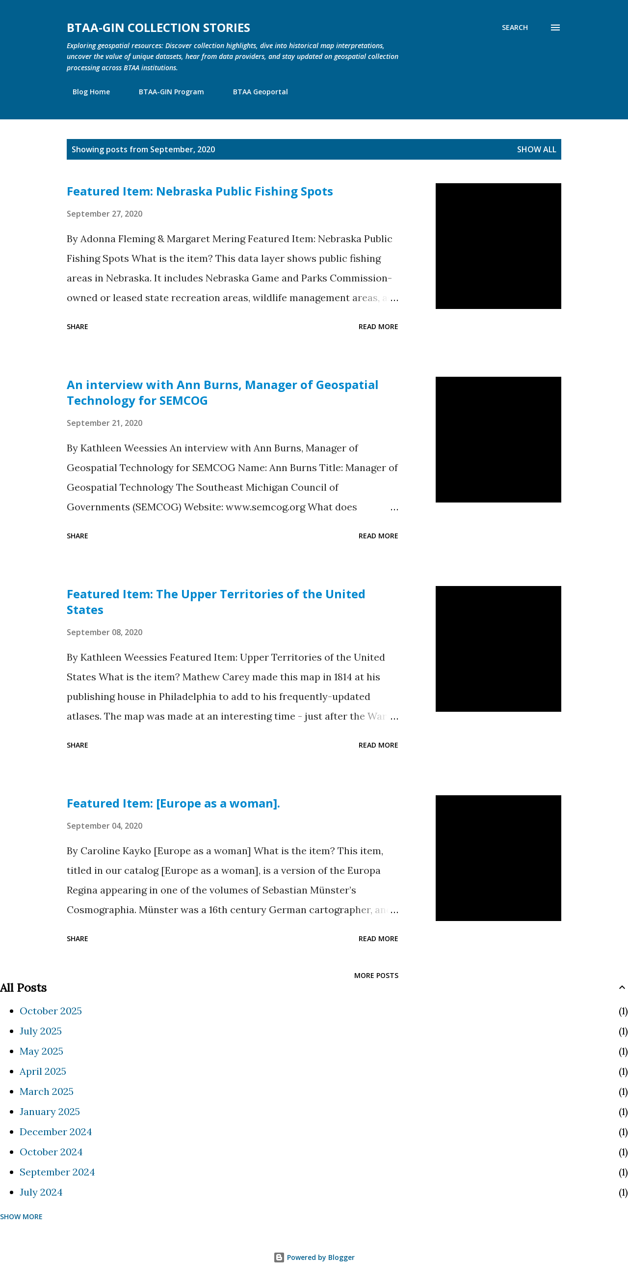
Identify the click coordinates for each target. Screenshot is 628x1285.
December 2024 (56, 1131)
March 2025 (47, 1091)
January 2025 (50, 1111)
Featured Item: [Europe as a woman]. (173, 803)
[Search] (515, 27)
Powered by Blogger (314, 1257)
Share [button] (77, 326)
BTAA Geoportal (254, 91)
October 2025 (51, 1011)
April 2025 (43, 1071)
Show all (536, 149)
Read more (378, 326)
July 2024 (41, 1192)
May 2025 (41, 1051)
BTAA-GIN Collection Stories (158, 27)
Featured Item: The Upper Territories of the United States (216, 601)
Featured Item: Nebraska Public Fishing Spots (200, 191)
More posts (376, 975)
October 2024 (51, 1151)
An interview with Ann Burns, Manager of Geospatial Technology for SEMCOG (223, 392)
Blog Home (85, 91)
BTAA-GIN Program (165, 91)
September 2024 (57, 1172)
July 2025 (41, 1031)
